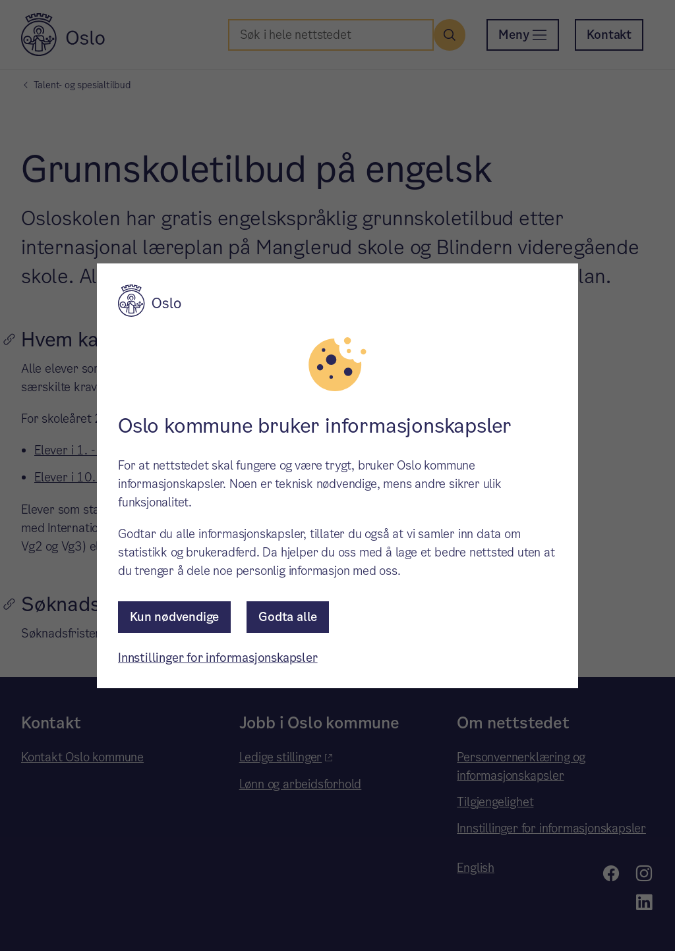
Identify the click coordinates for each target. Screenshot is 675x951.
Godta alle (287, 617)
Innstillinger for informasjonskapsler (218, 657)
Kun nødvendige (174, 617)
